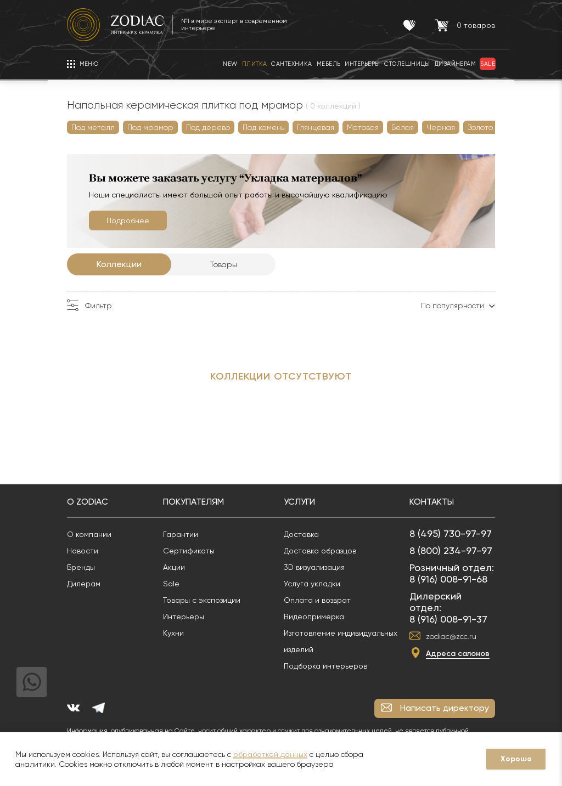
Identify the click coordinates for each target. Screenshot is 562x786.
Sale (171, 583)
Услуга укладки (312, 583)
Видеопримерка (314, 616)
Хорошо (516, 759)
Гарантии (180, 534)
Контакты (431, 501)
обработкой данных (270, 754)
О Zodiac (87, 501)
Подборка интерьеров (325, 665)
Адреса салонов (458, 653)
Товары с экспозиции (201, 600)
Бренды (81, 567)
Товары (223, 264)
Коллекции (119, 264)
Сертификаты (189, 550)
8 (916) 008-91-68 (448, 579)
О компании (89, 534)
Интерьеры (183, 616)
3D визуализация (314, 567)
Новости (82, 550)
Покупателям (193, 501)
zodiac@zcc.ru (451, 636)
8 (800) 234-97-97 (450, 550)
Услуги (299, 501)
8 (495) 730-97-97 (450, 533)
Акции (174, 567)
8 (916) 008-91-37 (448, 619)
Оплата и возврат (317, 600)
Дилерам (83, 583)
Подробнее (127, 220)
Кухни (173, 633)
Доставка (301, 534)
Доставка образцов (320, 550)
